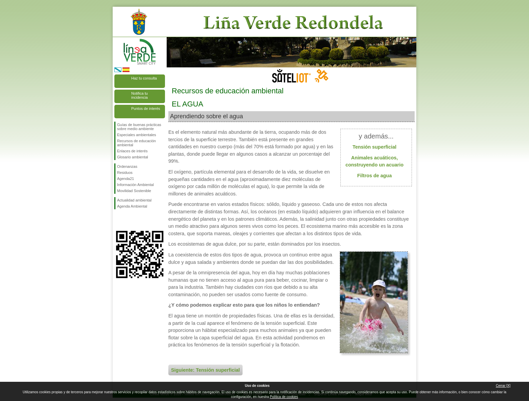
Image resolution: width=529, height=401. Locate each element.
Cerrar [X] (503, 386)
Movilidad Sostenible (134, 191)
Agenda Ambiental (132, 206)
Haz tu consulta (144, 78)
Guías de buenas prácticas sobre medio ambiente (139, 127)
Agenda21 (125, 179)
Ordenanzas (127, 166)
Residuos (125, 173)
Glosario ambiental (132, 157)
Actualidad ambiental (134, 200)
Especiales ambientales (136, 135)
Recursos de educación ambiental (136, 143)
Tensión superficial (374, 147)
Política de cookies (284, 397)
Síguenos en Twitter (130, 220)
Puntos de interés (145, 108)
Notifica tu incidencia (139, 95)
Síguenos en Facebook (118, 220)
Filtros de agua (374, 175)
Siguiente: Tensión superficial (205, 370)
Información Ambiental (135, 185)
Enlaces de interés (132, 151)
